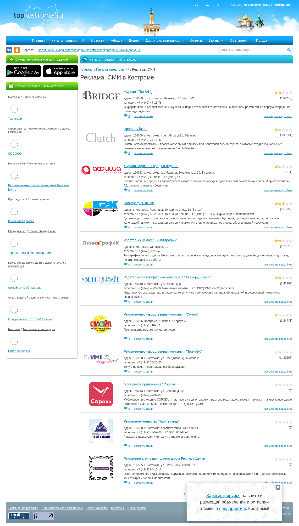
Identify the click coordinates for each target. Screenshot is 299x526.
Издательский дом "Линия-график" (150, 240)
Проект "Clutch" (136, 129)
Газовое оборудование (42, 231)
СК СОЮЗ (15, 153)
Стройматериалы (38, 199)
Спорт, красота (17, 297)
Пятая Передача (19, 351)
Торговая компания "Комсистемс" (30, 253)
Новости (97, 40)
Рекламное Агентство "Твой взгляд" (151, 421)
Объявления (239, 40)
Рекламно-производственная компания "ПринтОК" (163, 351)
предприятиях (233, 508)
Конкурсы (117, 508)
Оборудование (17, 231)
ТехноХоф (15, 118)
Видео (134, 40)
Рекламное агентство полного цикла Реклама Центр (164, 458)
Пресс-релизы (136, 508)
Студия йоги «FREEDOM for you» (30, 319)
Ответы (196, 40)
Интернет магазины (34, 97)
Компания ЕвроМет (21, 221)
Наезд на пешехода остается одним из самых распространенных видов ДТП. (89, 50)
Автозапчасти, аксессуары (38, 329)
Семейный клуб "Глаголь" (25, 287)
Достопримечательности (164, 40)
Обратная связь (96, 508)
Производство (16, 199)
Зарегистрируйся (223, 495)
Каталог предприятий (68, 40)
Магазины (14, 97)
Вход (266, 4)
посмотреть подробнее (278, 116)
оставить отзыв (143, 116)
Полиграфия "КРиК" (139, 203)
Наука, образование (20, 262)
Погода (261, 40)
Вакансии (216, 40)
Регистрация (282, 4)
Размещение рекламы (23, 508)
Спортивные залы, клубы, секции (48, 297)
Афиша (116, 40)
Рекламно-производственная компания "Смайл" (161, 314)
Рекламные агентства (41, 163)
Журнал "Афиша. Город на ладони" (151, 166)
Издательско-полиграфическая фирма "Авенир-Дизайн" (167, 277)
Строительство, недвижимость (26, 128)
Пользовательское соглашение (62, 508)
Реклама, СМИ (17, 163)
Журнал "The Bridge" (139, 92)
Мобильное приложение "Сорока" (150, 384)
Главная (38, 40)
